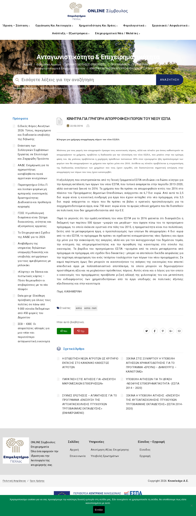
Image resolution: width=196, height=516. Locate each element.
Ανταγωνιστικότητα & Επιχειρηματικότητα (60, 68)
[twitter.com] (146, 331)
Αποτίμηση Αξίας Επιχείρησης (110, 449)
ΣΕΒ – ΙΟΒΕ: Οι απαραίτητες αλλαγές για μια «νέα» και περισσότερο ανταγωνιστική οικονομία (34, 332)
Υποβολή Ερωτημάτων (105, 456)
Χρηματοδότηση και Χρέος (98, 25)
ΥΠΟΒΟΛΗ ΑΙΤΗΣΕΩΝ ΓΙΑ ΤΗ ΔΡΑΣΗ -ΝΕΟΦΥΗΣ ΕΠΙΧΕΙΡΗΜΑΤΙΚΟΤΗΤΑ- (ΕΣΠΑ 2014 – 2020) (152, 384)
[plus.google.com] (171, 331)
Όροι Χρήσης (37, 480)
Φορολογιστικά (134, 25)
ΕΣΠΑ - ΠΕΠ (161, 64)
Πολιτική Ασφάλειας (14, 480)
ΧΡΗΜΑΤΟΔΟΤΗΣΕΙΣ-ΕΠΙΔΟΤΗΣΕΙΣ (86, 64)
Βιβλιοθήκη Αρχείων (49, 64)
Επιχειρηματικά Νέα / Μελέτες (117, 33)
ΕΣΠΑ (79, 308)
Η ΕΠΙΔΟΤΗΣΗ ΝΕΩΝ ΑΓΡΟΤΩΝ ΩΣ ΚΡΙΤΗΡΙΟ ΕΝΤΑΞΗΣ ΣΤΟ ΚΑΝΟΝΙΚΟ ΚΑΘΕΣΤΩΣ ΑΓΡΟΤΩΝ (90, 363)
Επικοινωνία (77, 456)
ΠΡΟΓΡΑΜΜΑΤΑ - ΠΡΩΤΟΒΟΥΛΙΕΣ (130, 64)
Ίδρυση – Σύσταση (16, 25)
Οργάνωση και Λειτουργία (54, 25)
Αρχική (27, 64)
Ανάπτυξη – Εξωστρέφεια (70, 33)
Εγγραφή (145, 456)
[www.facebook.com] (155, 331)
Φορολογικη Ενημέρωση (54, 88)
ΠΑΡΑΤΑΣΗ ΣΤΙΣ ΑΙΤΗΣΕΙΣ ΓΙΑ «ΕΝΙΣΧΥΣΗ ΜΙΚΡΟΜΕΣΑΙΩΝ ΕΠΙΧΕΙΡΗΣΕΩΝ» (89, 381)
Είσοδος (145, 449)
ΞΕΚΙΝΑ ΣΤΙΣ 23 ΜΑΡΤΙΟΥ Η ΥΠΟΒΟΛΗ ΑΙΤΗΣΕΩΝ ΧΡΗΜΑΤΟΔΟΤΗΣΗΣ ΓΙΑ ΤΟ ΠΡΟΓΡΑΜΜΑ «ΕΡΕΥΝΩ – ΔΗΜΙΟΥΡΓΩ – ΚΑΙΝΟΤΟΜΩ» (151, 365)
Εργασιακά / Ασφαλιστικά (170, 25)
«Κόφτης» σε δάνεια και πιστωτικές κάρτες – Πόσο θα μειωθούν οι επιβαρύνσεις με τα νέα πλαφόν (33, 280)
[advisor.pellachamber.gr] (179, 331)
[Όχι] (191, 507)
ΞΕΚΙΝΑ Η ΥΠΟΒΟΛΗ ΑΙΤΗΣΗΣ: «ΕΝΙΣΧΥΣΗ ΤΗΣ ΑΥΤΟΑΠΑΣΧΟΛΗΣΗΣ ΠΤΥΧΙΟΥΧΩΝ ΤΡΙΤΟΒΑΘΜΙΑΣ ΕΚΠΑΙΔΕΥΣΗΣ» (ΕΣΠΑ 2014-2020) (154, 402)
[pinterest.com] (163, 331)
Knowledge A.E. (178, 480)
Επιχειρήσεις (77, 88)
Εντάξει (99, 509)
